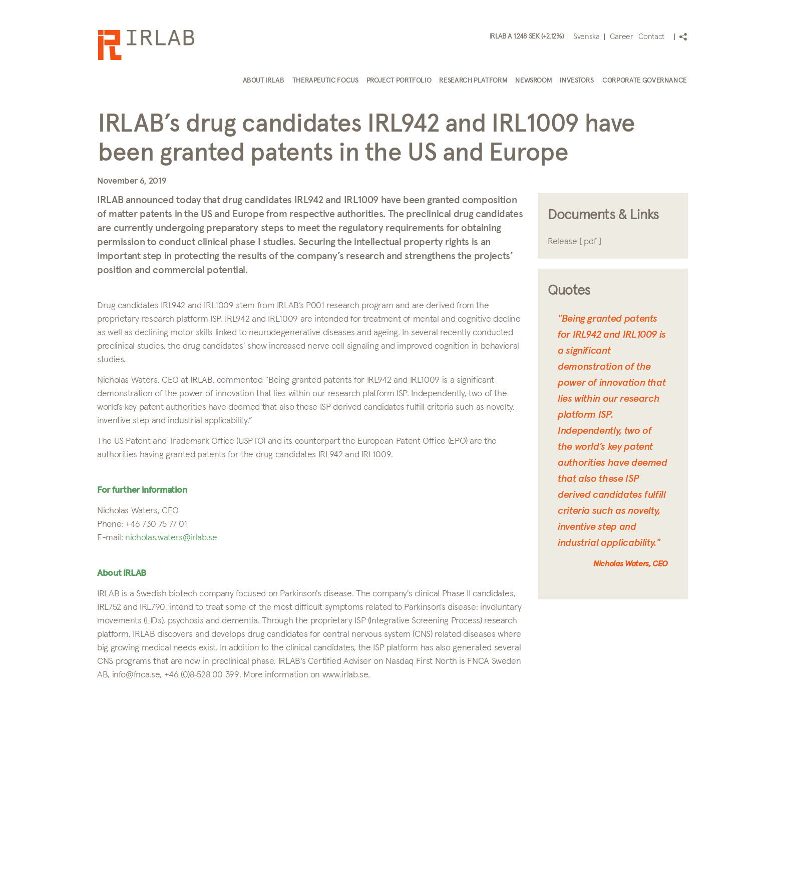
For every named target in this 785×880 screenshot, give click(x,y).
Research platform (473, 80)
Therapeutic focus (325, 80)
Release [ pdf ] (574, 241)
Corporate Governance (644, 80)
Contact (651, 37)
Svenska (586, 37)
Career (621, 37)
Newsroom (533, 80)
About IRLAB (263, 80)
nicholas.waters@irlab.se (171, 537)
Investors (576, 80)
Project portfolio (399, 80)
